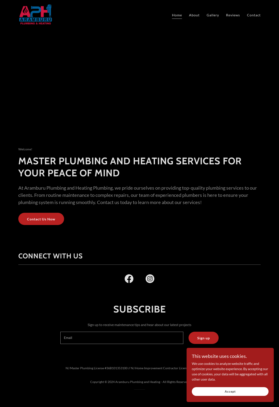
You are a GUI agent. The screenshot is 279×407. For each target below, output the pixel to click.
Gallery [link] (213, 15)
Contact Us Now (41, 219)
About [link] (194, 15)
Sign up (203, 338)
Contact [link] (254, 15)
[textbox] (121, 338)
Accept (230, 391)
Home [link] (177, 15)
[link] (35, 14)
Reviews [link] (233, 15)
